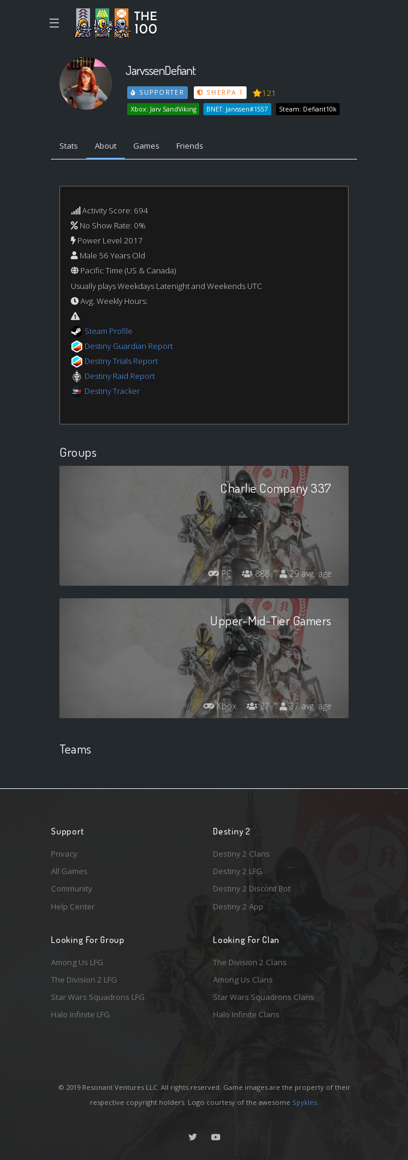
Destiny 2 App (238, 906)
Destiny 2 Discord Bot (251, 888)
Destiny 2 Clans (241, 853)
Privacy (64, 853)
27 (258, 706)
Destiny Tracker (112, 390)
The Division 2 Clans (250, 962)
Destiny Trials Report (121, 360)
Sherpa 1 (220, 92)
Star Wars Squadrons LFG (98, 997)
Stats (68, 145)
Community (71, 888)
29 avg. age (306, 573)
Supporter (158, 92)
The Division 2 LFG (84, 979)
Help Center (73, 906)
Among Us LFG (77, 962)
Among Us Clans (243, 979)
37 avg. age (306, 706)
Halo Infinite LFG (80, 1014)
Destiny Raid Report (120, 375)
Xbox (219, 706)
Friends (189, 145)
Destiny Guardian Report (129, 346)
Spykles (304, 1102)
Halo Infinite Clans (246, 1014)
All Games (69, 871)
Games (146, 145)
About (105, 145)
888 (255, 573)
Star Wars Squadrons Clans (263, 997)
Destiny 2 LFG (237, 871)
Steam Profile (109, 331)
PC (220, 573)
